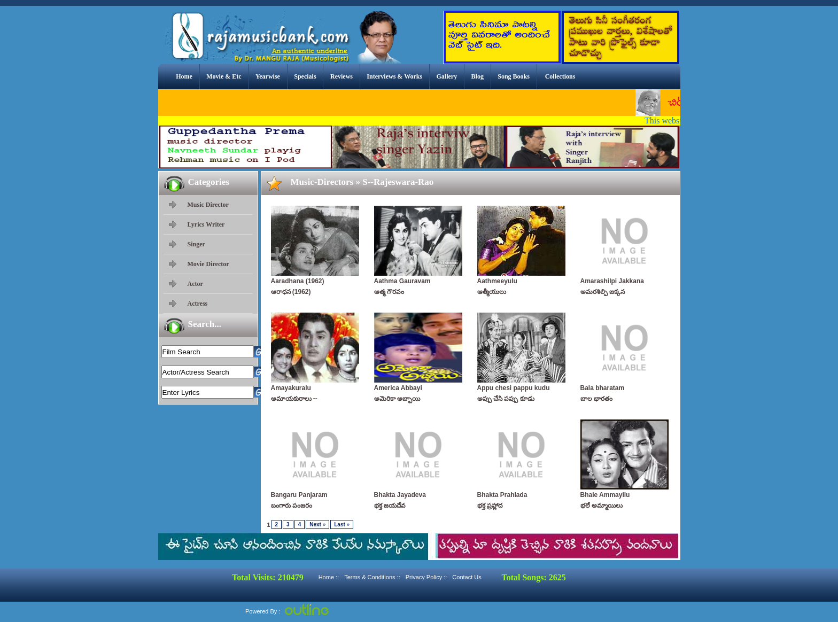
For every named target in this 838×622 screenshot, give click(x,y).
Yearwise (267, 76)
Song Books (514, 76)
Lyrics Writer (206, 224)
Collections (560, 76)
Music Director (208, 204)
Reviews (341, 76)
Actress (198, 303)
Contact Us (466, 577)
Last (342, 524)
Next (317, 524)
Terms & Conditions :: (372, 577)
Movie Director (208, 264)
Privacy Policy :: (426, 577)
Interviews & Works (394, 76)
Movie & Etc (223, 76)
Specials (305, 76)
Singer (196, 244)
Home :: (329, 577)
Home (184, 76)
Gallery (447, 76)
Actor (195, 283)
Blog (477, 76)
